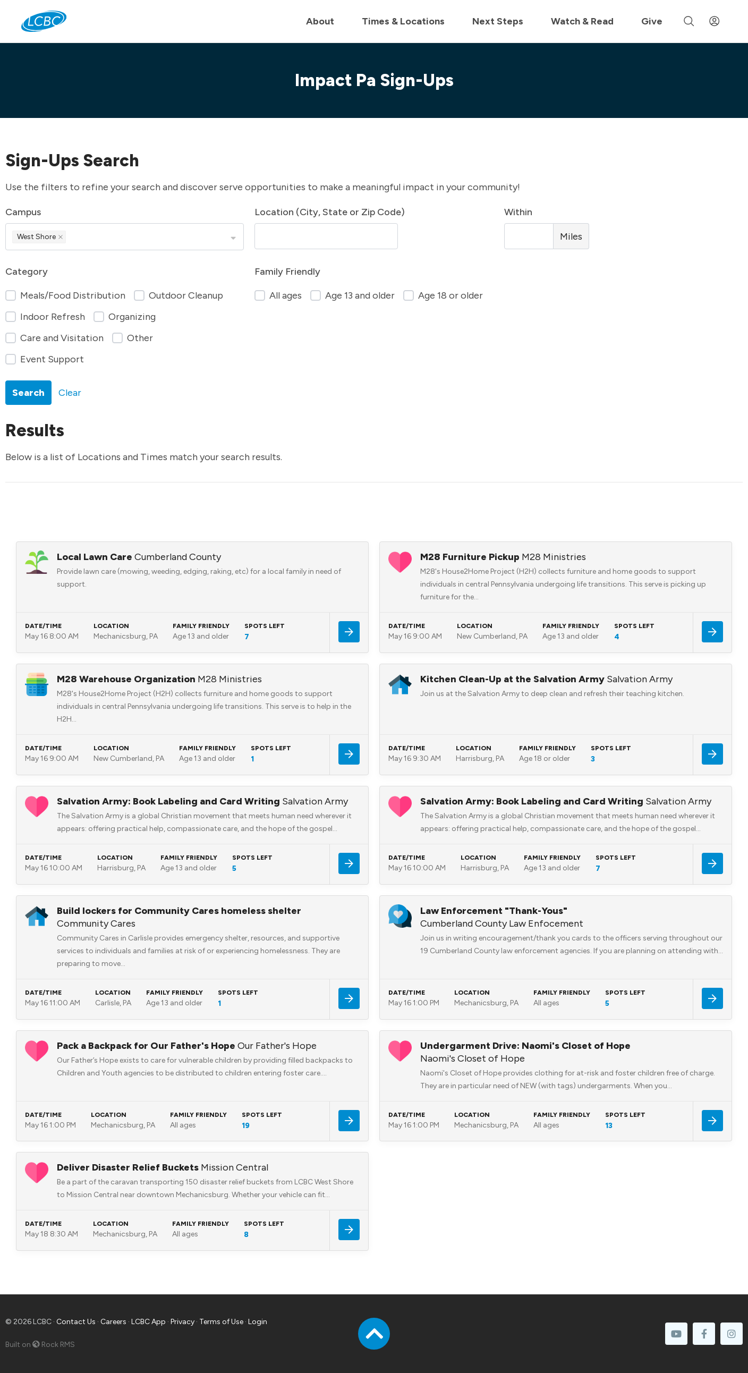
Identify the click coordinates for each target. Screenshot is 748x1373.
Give (651, 21)
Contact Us (76, 1321)
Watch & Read (582, 21)
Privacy (182, 1321)
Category (26, 271)
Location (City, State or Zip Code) (329, 212)
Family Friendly (287, 271)
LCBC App (148, 1321)
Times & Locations (403, 21)
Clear (69, 393)
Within (518, 212)
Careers (113, 1321)
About (320, 21)
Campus (23, 212)
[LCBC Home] (43, 21)
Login (257, 1321)
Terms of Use (221, 1321)
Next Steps (497, 21)
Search (28, 393)
